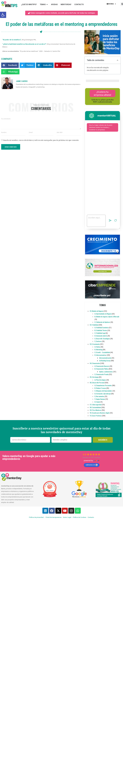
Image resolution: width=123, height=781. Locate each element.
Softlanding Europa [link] (104, 360)
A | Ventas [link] (97, 347)
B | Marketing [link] (98, 349)
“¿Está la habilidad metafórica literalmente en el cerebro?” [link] (24, 44)
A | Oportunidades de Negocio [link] (103, 314)
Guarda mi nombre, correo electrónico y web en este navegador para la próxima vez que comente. (41, 140)
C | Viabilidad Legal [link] (100, 333)
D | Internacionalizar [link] (100, 355)
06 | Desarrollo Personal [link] (97, 382)
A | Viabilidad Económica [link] (101, 327)
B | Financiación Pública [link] (101, 369)
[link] (3, 15)
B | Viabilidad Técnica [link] (100, 330)
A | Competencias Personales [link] (103, 385)
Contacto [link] (91, 517)
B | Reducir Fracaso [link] (100, 388)
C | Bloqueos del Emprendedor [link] (103, 391)
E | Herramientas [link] (99, 396)
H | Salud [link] (97, 402)
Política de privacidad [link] (36, 517)
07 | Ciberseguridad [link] (95, 404)
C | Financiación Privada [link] (101, 374)
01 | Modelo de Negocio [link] (96, 311)
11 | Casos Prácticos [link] (96, 415)
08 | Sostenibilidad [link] (95, 407)
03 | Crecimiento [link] (95, 344)
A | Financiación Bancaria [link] (101, 366)
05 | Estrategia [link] (94, 377)
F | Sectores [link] (98, 341)
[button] (10, 65)
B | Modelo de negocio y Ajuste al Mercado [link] (106, 316)
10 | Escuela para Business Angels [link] (100, 413)
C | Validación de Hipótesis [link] (102, 322)
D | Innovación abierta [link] (100, 336)
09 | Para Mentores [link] (95, 410)
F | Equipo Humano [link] (99, 399)
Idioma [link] (111, 4)
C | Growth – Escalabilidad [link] (102, 352)
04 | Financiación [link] (95, 363)
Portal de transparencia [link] (53, 517)
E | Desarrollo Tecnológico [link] (102, 338)
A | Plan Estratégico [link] (100, 380)
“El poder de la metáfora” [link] (11, 40)
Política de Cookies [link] (79, 517)
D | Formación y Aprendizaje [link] (102, 393)
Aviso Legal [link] (67, 517)
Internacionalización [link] (105, 358)
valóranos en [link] (92, 465)
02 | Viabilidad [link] (94, 325)
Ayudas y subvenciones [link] (106, 371)
